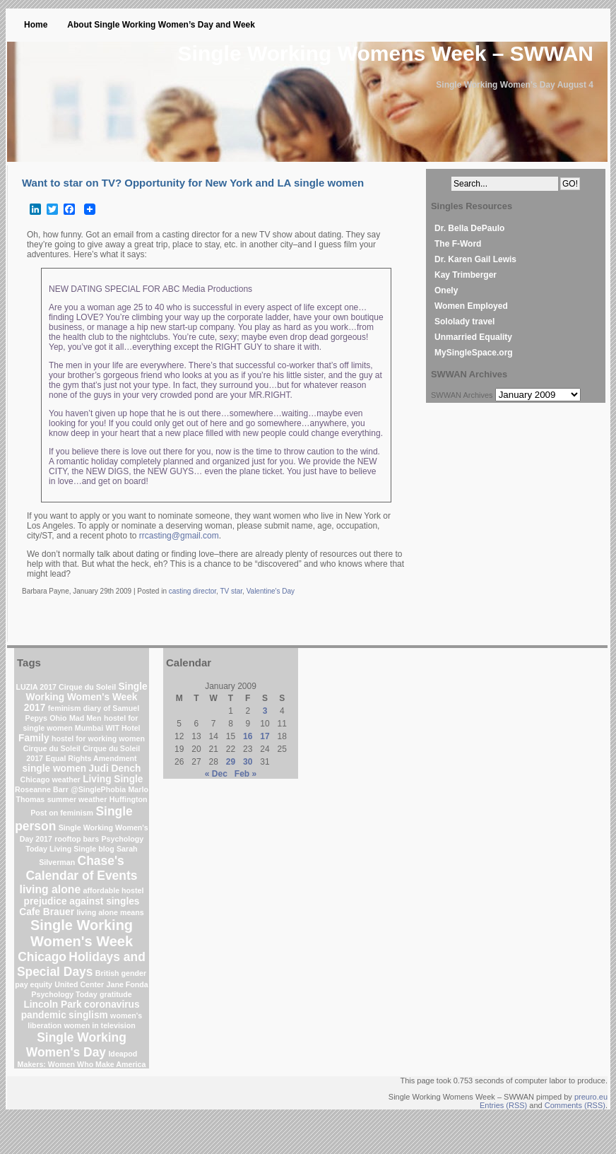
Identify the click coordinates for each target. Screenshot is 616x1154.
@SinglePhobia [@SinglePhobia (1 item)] (98, 789)
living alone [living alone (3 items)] (50, 889)
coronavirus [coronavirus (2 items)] (112, 1004)
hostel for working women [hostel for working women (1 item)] (98, 738)
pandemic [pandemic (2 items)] (43, 1015)
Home (35, 25)
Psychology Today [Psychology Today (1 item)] (64, 994)
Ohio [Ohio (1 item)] (57, 718)
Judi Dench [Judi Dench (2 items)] (115, 768)
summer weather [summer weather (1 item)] (77, 799)
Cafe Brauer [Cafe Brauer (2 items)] (46, 912)
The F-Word (457, 244)
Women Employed (471, 306)
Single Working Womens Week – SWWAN (385, 53)
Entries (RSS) (503, 1105)
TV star (231, 591)
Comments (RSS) (575, 1105)
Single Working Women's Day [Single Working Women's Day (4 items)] (76, 1044)
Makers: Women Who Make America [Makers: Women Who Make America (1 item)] (82, 1064)
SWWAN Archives (462, 395)
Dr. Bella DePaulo (469, 228)
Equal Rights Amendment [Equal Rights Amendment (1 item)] (90, 758)
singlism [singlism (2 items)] (88, 1015)
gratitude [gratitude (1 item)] (116, 994)
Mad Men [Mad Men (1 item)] (85, 718)
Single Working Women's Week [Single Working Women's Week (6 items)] (81, 933)
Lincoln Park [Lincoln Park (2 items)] (52, 1004)
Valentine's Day (271, 591)
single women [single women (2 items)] (54, 768)
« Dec (216, 774)
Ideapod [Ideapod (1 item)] (122, 1053)
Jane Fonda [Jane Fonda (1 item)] (127, 984)
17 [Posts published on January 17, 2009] (264, 736)
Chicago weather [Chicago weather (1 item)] (50, 779)
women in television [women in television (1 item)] (100, 1025)
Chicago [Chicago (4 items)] (42, 957)
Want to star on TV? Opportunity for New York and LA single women (193, 183)
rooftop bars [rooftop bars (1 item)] (76, 839)
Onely (446, 290)
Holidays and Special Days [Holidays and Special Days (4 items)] (81, 964)
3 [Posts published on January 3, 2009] (265, 711)
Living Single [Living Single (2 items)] (113, 779)
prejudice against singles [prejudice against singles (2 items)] (82, 901)
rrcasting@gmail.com (179, 536)
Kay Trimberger (465, 275)
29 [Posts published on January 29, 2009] (230, 762)
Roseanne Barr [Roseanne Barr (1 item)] (42, 789)
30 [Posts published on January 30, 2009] (247, 762)
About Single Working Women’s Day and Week (161, 25)
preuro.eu (591, 1097)
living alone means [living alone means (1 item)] (109, 912)
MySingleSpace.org (473, 353)
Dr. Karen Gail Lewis (475, 259)
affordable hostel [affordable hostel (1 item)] (113, 890)
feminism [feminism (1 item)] (64, 708)
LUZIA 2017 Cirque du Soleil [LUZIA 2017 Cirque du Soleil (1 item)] (66, 687)
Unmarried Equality (473, 337)
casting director (192, 591)
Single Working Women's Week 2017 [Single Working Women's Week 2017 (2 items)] (86, 697)
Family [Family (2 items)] (33, 738)
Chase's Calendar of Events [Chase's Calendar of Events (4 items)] (82, 868)
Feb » (245, 774)
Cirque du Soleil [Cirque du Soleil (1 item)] (52, 748)
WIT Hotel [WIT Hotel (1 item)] (122, 728)
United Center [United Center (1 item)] (79, 984)
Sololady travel (464, 321)
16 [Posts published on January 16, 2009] (247, 736)
